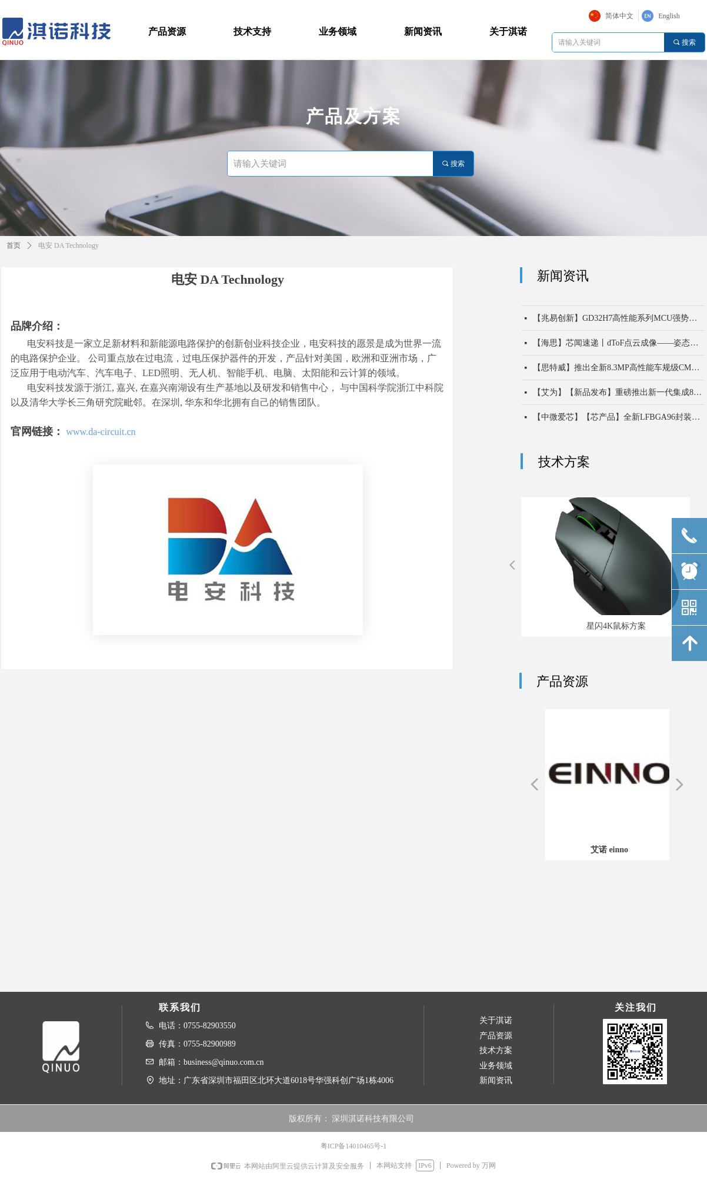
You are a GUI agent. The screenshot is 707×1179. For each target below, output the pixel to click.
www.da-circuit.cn (101, 432)
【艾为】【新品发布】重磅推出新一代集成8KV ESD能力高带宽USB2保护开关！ (618, 401)
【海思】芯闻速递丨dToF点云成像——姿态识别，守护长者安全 (618, 352)
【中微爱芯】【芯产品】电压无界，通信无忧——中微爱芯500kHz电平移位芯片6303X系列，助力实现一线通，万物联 (618, 302)
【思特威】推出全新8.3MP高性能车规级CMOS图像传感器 (618, 377)
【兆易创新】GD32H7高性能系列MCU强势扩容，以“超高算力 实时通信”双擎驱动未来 (618, 327)
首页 (13, 245)
